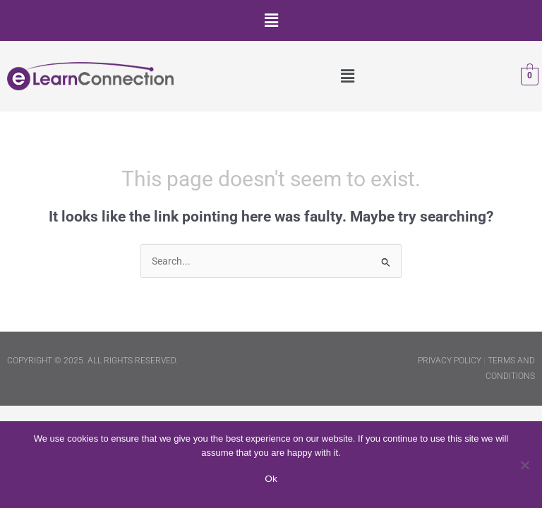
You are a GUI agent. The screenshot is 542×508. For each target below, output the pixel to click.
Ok (271, 478)
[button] (271, 20)
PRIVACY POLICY (449, 360)
